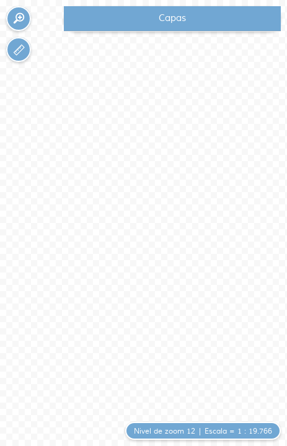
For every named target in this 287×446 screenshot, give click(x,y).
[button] (18, 18)
